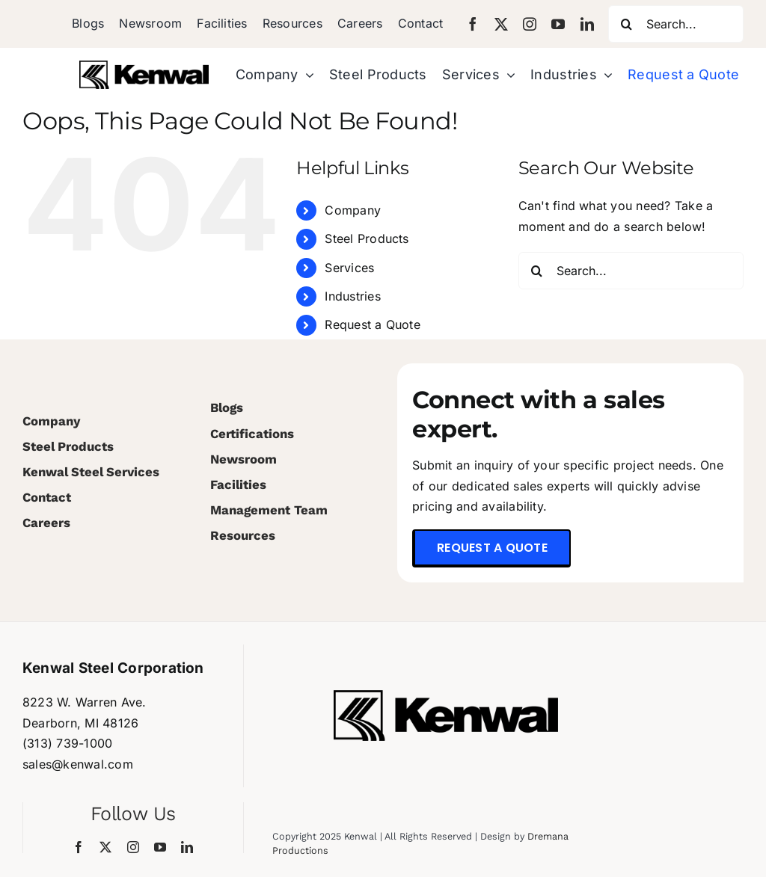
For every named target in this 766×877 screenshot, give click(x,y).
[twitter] (501, 24)
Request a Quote (372, 324)
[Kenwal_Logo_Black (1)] (144, 66)
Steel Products (366, 238)
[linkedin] (587, 24)
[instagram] (529, 24)
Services (349, 267)
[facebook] (472, 24)
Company (353, 210)
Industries (352, 296)
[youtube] (558, 24)
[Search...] (676, 24)
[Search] (627, 24)
